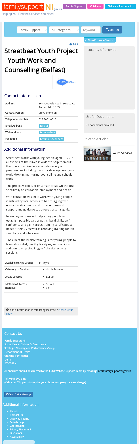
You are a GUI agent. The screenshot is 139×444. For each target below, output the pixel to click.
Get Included (17, 426)
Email (44, 125)
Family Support (74, 6)
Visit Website (47, 132)
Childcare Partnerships (121, 6)
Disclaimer (16, 433)
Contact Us (16, 415)
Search (112, 30)
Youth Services (122, 153)
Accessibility (17, 436)
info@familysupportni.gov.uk (114, 371)
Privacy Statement (20, 429)
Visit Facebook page (51, 138)
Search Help (17, 422)
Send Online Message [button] (18, 394)
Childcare (95, 6)
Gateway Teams (19, 418)
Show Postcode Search (100, 40)
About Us (15, 411)
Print (74, 44)
